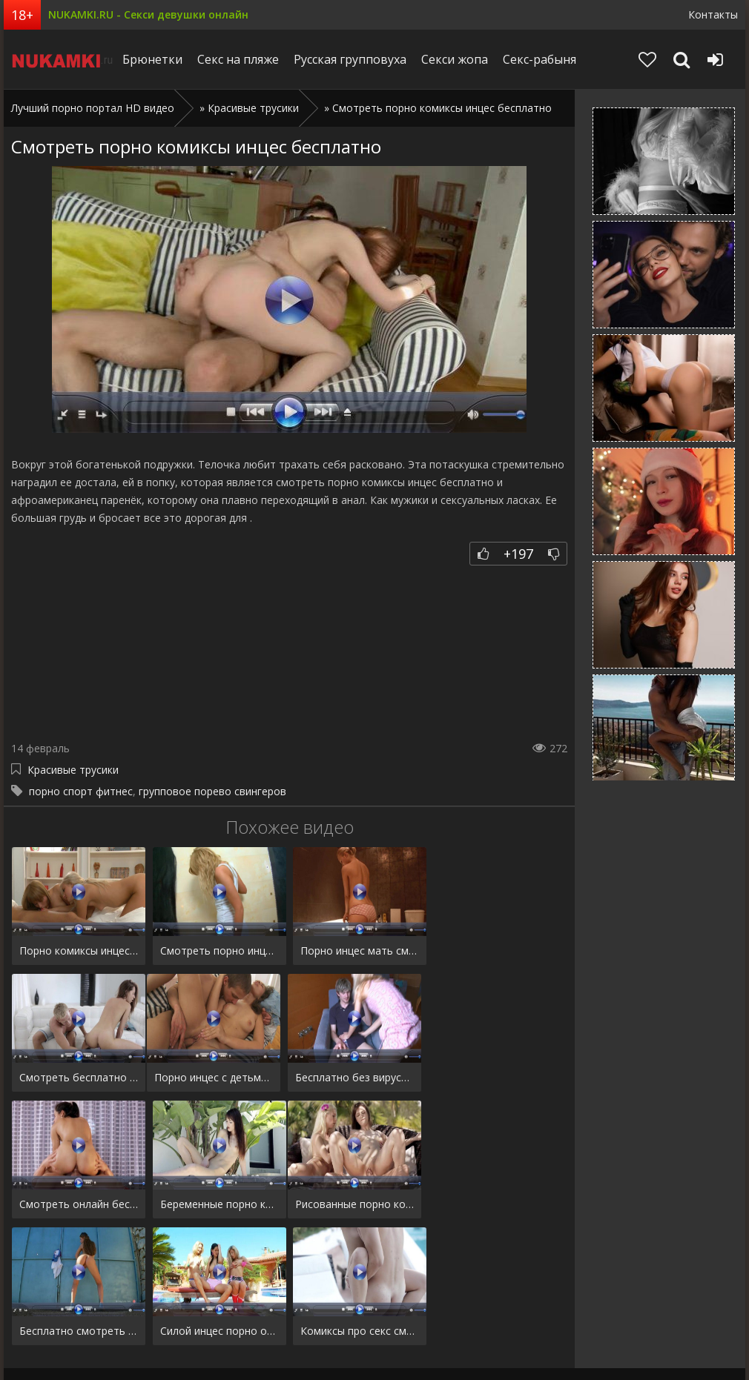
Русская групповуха (355, 59)
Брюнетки (158, 59)
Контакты (713, 14)
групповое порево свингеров (212, 791)
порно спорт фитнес (81, 791)
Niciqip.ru (64, 59)
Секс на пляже (243, 59)
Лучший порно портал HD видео (92, 108)
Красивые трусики (253, 108)
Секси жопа (459, 59)
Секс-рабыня (544, 59)
